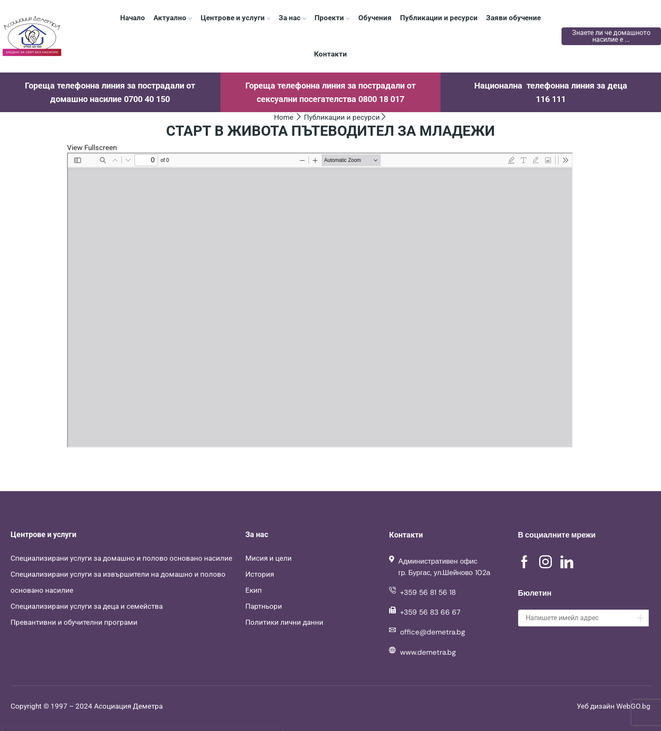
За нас (292, 17)
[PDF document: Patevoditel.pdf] (320, 300)
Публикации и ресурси (439, 17)
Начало (132, 17)
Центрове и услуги (235, 17)
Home (283, 117)
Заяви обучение (513, 17)
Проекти (331, 17)
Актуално (172, 17)
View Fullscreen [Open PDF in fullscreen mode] (92, 147)
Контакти (330, 54)
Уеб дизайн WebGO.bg (613, 706)
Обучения (375, 17)
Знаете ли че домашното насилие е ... (611, 36)
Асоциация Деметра (128, 706)
